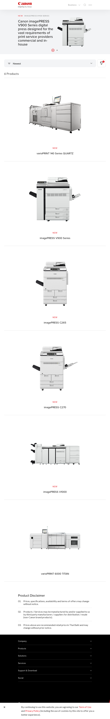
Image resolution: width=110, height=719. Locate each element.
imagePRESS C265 (55, 322)
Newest (16, 63)
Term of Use (85, 707)
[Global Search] (85, 5)
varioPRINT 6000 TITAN (55, 573)
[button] (52, 50)
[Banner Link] (55, 32)
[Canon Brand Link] (25, 5)
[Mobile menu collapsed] (90, 5)
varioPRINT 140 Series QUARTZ (55, 153)
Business (72, 5)
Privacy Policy (32, 710)
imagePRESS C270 (55, 407)
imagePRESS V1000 (55, 492)
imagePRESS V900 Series (55, 238)
